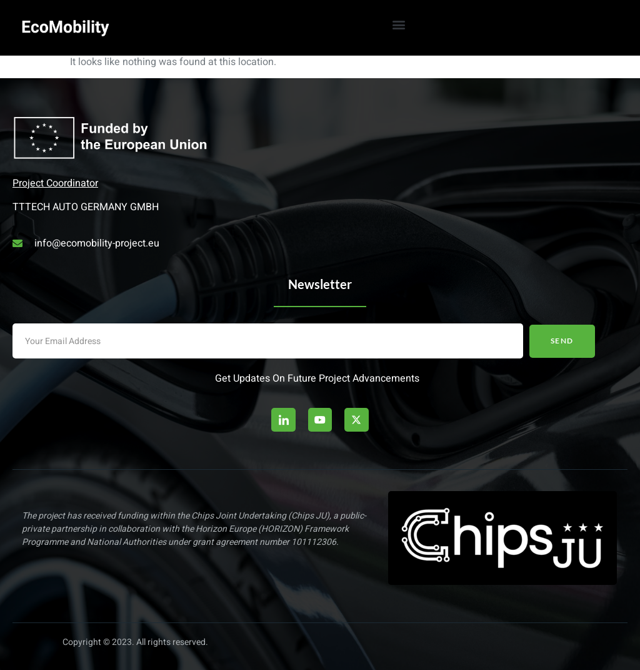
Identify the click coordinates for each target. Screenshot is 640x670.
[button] (398, 24)
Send (562, 340)
